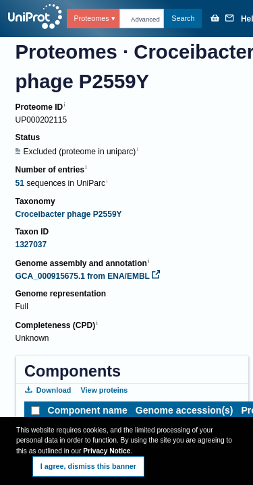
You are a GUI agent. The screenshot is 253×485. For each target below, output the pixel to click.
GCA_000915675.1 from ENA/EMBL (87, 276)
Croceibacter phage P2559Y (68, 214)
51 (19, 183)
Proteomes (91, 18)
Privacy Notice (106, 451)
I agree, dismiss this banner (88, 466)
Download (48, 390)
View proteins (104, 390)
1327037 (31, 244)
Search (182, 18)
